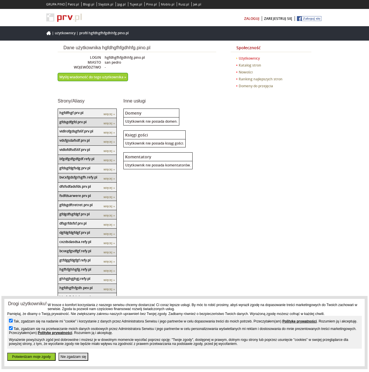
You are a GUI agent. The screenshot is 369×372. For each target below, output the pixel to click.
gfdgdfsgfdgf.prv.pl (74, 214)
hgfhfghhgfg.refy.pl (75, 269)
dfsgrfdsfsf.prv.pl (72, 223)
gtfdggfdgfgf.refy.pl (75, 260)
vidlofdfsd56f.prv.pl (74, 149)
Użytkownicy (65, 33)
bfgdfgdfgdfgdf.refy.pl (76, 158)
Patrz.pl (73, 4)
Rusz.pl (183, 4)
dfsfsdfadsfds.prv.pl (75, 186)
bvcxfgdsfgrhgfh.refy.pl (78, 177)
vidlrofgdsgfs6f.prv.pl (76, 131)
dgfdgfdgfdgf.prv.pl (74, 232)
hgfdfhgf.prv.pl (71, 112)
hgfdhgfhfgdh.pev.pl (76, 287)
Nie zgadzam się (73, 357)
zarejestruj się (278, 18)
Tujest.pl (136, 4)
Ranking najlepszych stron (261, 79)
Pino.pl (151, 4)
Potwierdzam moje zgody (31, 357)
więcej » (109, 114)
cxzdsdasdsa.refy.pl (75, 241)
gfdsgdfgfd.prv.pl (72, 121)
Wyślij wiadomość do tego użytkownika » (92, 77)
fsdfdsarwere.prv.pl (75, 195)
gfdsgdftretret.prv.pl (76, 204)
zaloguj (251, 18)
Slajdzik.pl (105, 4)
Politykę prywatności (299, 321)
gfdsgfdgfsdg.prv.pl (74, 168)
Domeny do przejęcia (256, 85)
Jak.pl (197, 4)
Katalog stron (250, 65)
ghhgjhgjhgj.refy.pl (74, 278)
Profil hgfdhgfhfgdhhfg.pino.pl (104, 33)
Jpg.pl (121, 4)
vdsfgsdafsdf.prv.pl (74, 140)
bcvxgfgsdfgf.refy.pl (75, 250)
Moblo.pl (167, 4)
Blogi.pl (88, 4)
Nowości (246, 72)
